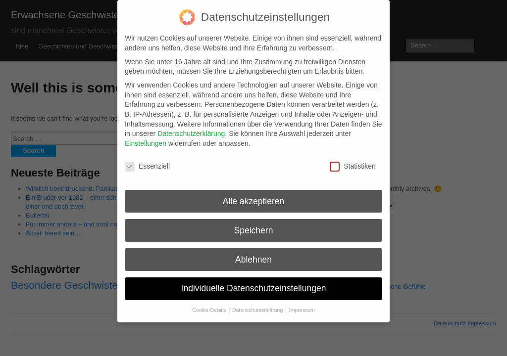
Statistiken (353, 158)
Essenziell (147, 158)
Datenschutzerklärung (191, 126)
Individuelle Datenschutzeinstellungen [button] (253, 281)
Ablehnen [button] (253, 252)
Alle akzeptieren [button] (254, 193)
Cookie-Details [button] (209, 302)
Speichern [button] (253, 222)
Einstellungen (145, 135)
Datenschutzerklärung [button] (258, 302)
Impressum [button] (302, 302)
